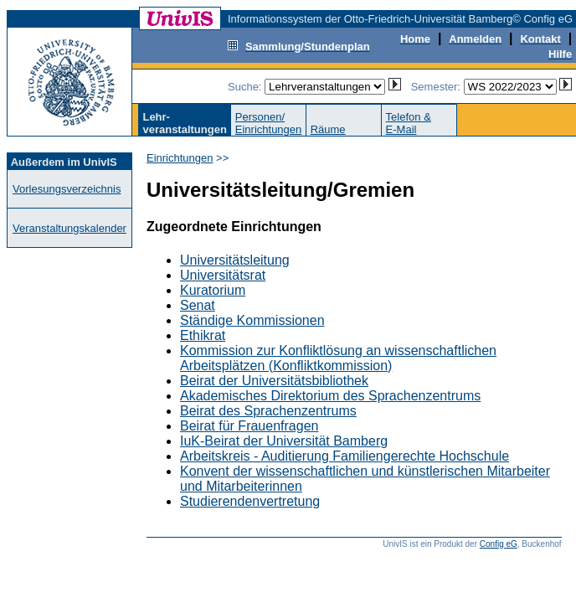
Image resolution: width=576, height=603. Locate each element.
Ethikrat (202, 335)
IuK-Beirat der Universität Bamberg (284, 441)
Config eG (498, 544)
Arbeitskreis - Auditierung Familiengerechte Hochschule (344, 456)
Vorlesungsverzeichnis (67, 189)
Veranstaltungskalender (69, 228)
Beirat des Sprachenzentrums (268, 411)
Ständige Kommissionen (252, 320)
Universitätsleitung (235, 260)
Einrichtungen (180, 158)
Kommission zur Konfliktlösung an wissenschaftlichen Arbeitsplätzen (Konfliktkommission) (338, 358)
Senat (197, 305)
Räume (328, 129)
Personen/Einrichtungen (268, 123)
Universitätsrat (222, 275)
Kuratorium (212, 290)
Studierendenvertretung (250, 501)
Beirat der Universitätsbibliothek (274, 381)
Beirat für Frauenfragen (249, 426)
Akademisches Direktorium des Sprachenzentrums (330, 396)
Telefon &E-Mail (408, 123)
